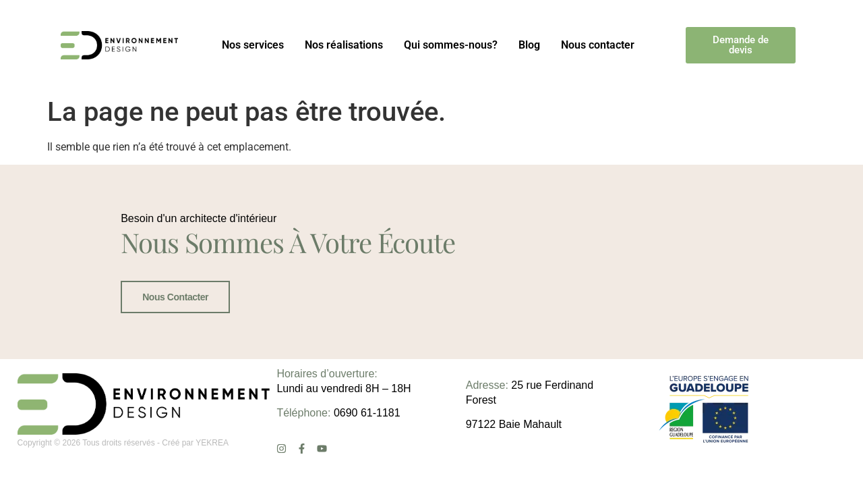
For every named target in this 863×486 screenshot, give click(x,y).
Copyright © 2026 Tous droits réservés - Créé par (107, 443)
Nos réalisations (344, 44)
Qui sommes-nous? (451, 44)
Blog (529, 44)
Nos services (253, 44)
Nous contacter (597, 44)
